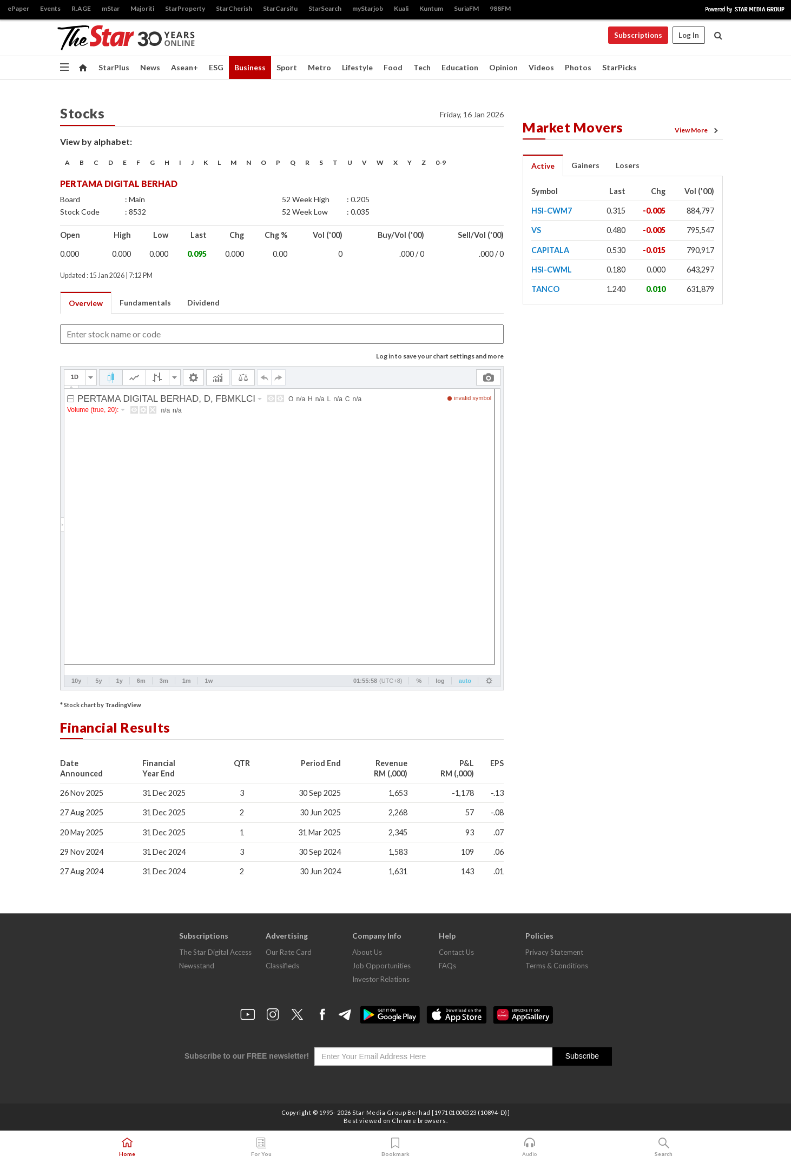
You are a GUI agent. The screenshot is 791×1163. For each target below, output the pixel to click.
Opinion (503, 67)
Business (250, 67)
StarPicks (619, 67)
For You (261, 1147)
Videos (541, 67)
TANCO (545, 289)
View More (698, 130)
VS (536, 230)
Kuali (401, 8)
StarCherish (234, 8)
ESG (216, 67)
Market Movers (573, 127)
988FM (500, 8)
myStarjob (367, 8)
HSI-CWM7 (551, 210)
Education (459, 67)
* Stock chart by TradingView (100, 704)
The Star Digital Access (215, 952)
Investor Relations (381, 979)
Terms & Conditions (556, 965)
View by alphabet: (96, 141)
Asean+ (184, 67)
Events (50, 8)
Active (543, 165)
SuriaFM (466, 8)
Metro (319, 67)
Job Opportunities (381, 965)
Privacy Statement (554, 952)
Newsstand (196, 965)
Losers (628, 165)
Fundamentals (145, 302)
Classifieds (282, 965)
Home (127, 1147)
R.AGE (81, 8)
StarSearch (324, 8)
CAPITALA (550, 250)
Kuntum (431, 8)
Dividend (203, 302)
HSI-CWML (551, 269)
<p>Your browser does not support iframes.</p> (282, 528)
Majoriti (142, 8)
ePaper (18, 8)
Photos (578, 67)
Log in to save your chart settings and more (440, 356)
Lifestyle (357, 67)
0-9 (441, 162)
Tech (422, 67)
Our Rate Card (289, 952)
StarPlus (113, 67)
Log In (688, 35)
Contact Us (456, 952)
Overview (86, 303)
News (150, 67)
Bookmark (395, 1147)
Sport (286, 67)
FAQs (447, 965)
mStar (111, 8)
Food (393, 67)
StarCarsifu (280, 8)
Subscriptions (638, 35)
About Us (367, 952)
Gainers (585, 165)
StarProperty (185, 8)
